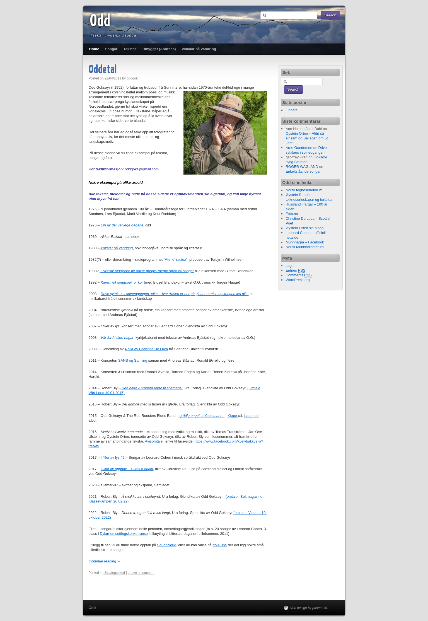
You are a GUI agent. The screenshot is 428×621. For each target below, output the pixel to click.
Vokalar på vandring (199, 49)
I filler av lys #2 (112, 457)
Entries (295, 270)
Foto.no (292, 214)
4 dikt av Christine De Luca (146, 349)
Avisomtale (154, 441)
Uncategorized (114, 573)
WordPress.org (297, 280)
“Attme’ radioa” (175, 259)
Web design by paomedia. (308, 608)
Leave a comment (141, 573)
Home (94, 49)
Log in (290, 266)
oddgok (132, 78)
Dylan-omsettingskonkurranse (124, 533)
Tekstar (129, 49)
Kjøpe (233, 416)
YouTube (219, 545)
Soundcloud (166, 545)
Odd (100, 21)
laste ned (251, 416)
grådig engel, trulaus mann (201, 416)
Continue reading (105, 561)
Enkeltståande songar (303, 171)
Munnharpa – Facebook (305, 242)
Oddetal (103, 70)
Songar (111, 49)
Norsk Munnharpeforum (305, 247)
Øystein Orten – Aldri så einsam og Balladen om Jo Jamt (307, 138)
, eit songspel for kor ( (123, 282)
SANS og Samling (133, 360)
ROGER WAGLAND (302, 167)
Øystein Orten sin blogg (304, 228)
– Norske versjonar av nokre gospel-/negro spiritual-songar (147, 271)
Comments (298, 275)
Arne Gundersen (299, 148)
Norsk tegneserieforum (304, 190)
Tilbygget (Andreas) (159, 49)
